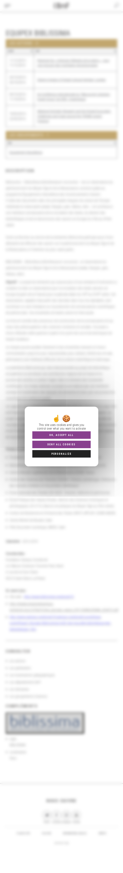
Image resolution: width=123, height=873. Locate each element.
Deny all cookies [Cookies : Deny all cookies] (61, 444)
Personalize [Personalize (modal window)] (61, 453)
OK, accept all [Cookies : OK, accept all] (61, 435)
